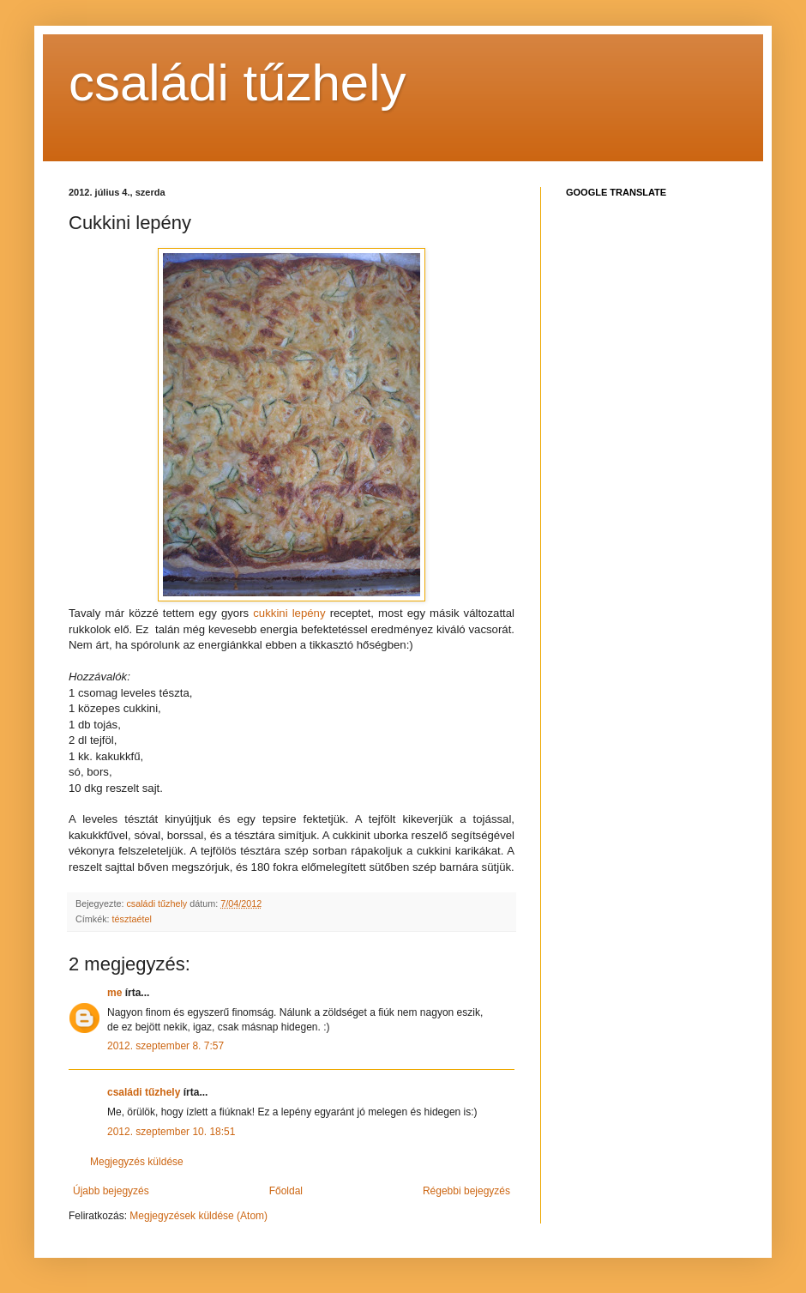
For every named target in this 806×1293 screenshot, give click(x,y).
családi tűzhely (237, 83)
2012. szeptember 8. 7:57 (165, 1046)
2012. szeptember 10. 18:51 (171, 1132)
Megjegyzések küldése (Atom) (198, 1216)
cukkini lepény (289, 613)
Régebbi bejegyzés (466, 1191)
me (114, 993)
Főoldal (286, 1191)
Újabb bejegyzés (111, 1191)
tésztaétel (132, 919)
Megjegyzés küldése (136, 1162)
